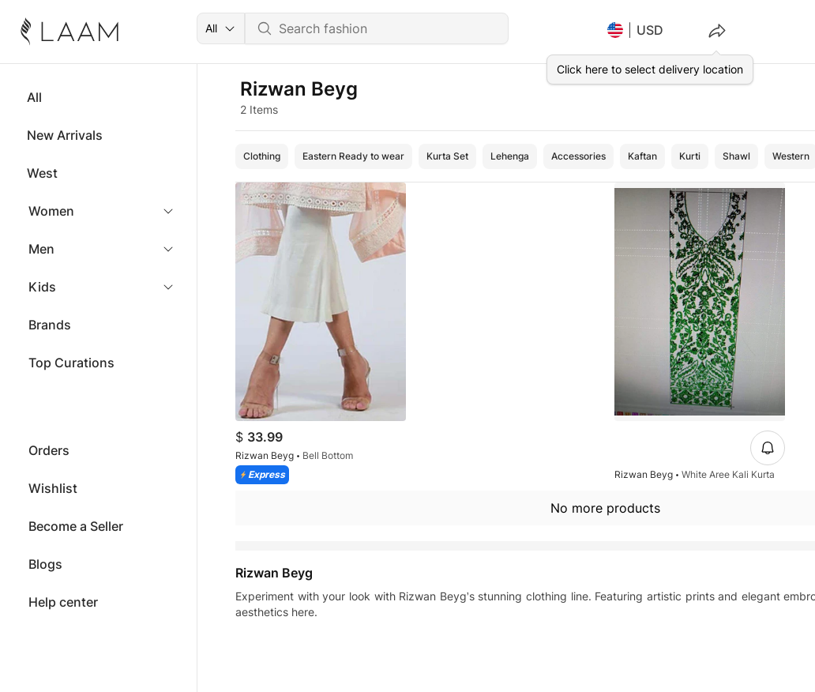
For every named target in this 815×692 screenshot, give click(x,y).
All (34, 97)
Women (51, 211)
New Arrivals (65, 135)
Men (41, 249)
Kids (42, 287)
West (42, 173)
